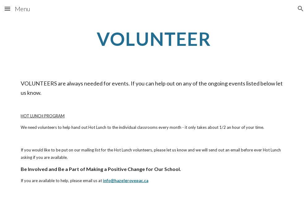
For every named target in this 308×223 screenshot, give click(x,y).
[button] (7, 8)
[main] (154, 38)
